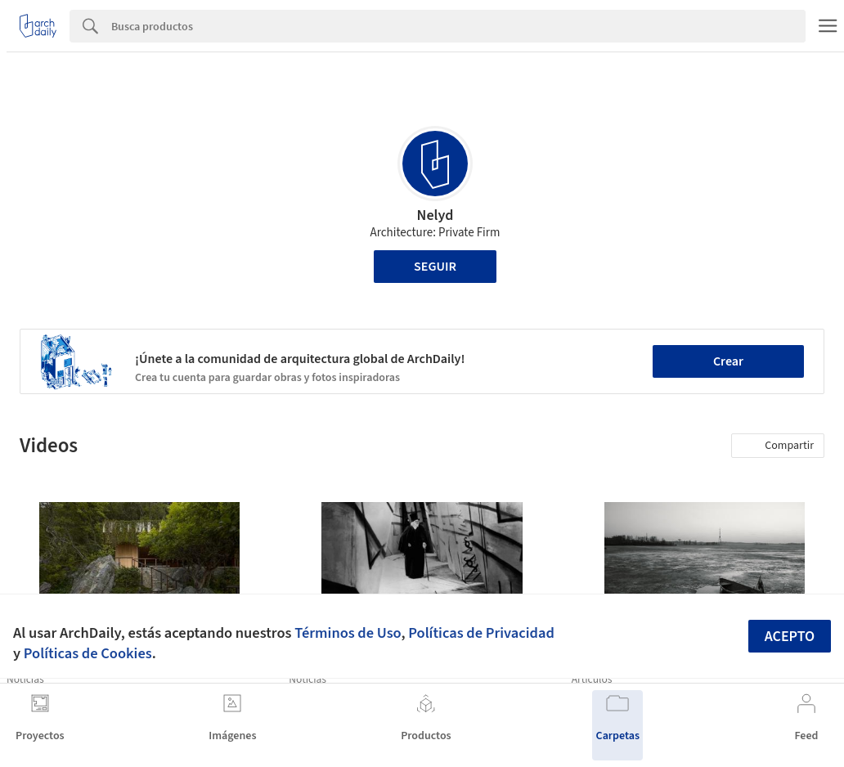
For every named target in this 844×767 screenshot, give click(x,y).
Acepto (790, 636)
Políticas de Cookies (88, 653)
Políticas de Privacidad (481, 633)
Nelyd (435, 215)
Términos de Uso (347, 633)
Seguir (435, 267)
